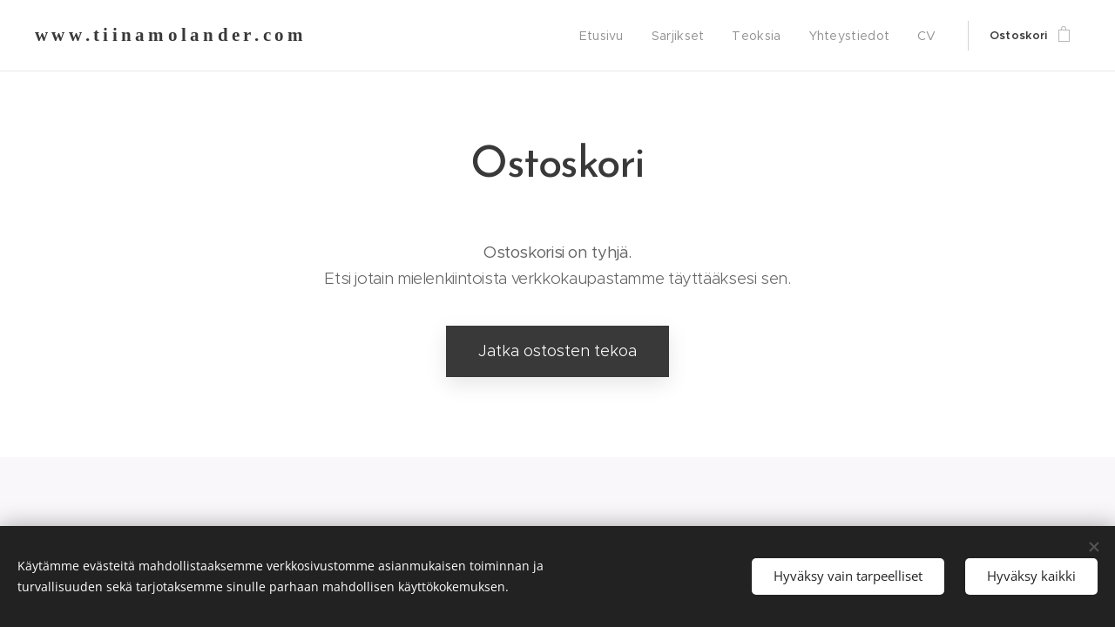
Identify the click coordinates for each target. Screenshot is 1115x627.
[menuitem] (615, 35)
